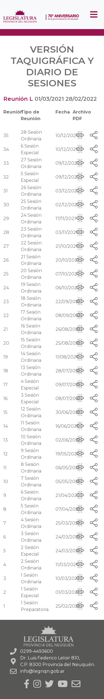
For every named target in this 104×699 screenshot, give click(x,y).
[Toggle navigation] (94, 14)
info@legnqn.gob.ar (42, 671)
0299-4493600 (36, 651)
